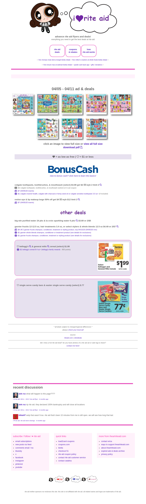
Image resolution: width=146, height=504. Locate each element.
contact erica (106, 441)
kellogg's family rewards (51, 249)
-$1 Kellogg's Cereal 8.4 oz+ (29, 249)
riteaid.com (68, 338)
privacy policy (107, 454)
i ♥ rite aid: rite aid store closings (24, 420)
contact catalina (64, 461)
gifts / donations (96, 65)
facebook (19, 457)
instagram (19, 461)
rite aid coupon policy (67, 454)
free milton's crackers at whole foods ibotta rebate (89, 60)
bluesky (18, 451)
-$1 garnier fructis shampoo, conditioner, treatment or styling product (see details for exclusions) (53, 235)
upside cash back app (81, 65)
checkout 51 (63, 451)
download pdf (73, 147)
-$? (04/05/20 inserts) (24, 191)
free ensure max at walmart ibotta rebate (58, 65)
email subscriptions (23, 441)
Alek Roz (22, 394)
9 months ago (40, 420)
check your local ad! (76, 330)
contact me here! (73, 346)
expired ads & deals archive (113, 451)
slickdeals (78, 338)
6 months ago (43, 399)
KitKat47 (22, 415)
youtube (18, 467)
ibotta (60, 448)
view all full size (93, 144)
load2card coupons (66, 441)
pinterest (19, 464)
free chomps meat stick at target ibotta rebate (55, 60)
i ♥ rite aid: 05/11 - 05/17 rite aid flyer (25, 399)
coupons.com (64, 444)
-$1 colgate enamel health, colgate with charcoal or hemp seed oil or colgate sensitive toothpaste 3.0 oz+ (57, 194)
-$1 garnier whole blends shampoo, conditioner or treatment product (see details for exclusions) (53, 232)
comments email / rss (24, 448)
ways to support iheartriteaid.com (115, 444)
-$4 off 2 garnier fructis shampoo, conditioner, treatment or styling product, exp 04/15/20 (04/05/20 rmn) (56, 230)
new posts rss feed (23, 444)
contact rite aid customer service (72, 457)
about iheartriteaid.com (111, 448)
